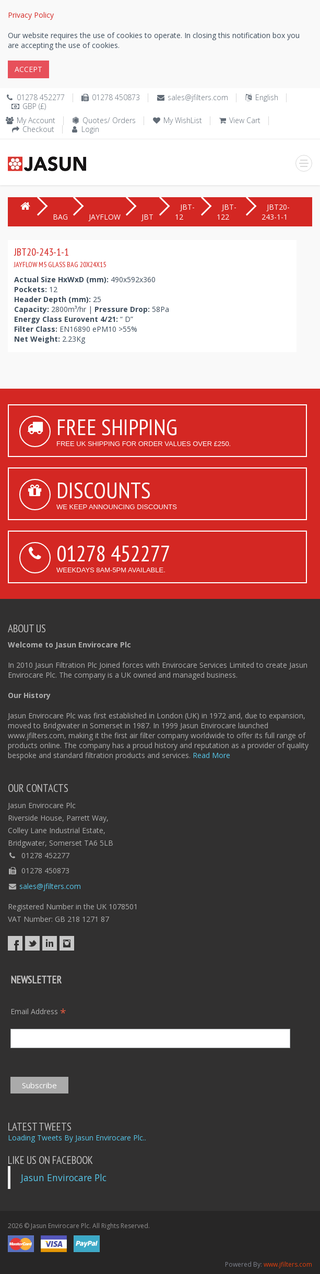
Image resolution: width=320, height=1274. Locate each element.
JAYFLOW (105, 217)
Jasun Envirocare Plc (63, 1177)
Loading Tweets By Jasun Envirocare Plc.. (77, 1138)
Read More (211, 755)
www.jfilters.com (288, 1264)
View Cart (244, 120)
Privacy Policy (31, 15)
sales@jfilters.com (198, 97)
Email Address (38, 1011)
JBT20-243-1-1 (60, 257)
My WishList (182, 120)
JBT (147, 217)
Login (90, 129)
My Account (36, 120)
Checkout (38, 129)
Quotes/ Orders (109, 120)
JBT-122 (226, 212)
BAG (60, 217)
